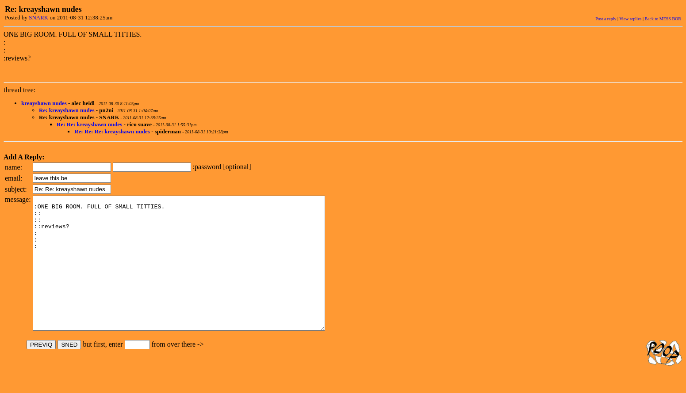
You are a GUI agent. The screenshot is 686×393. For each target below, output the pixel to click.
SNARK (38, 17)
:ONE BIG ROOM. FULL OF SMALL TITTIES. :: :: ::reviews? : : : (196, 276)
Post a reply (605, 18)
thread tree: (19, 90)
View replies (630, 18)
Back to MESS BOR (662, 18)
